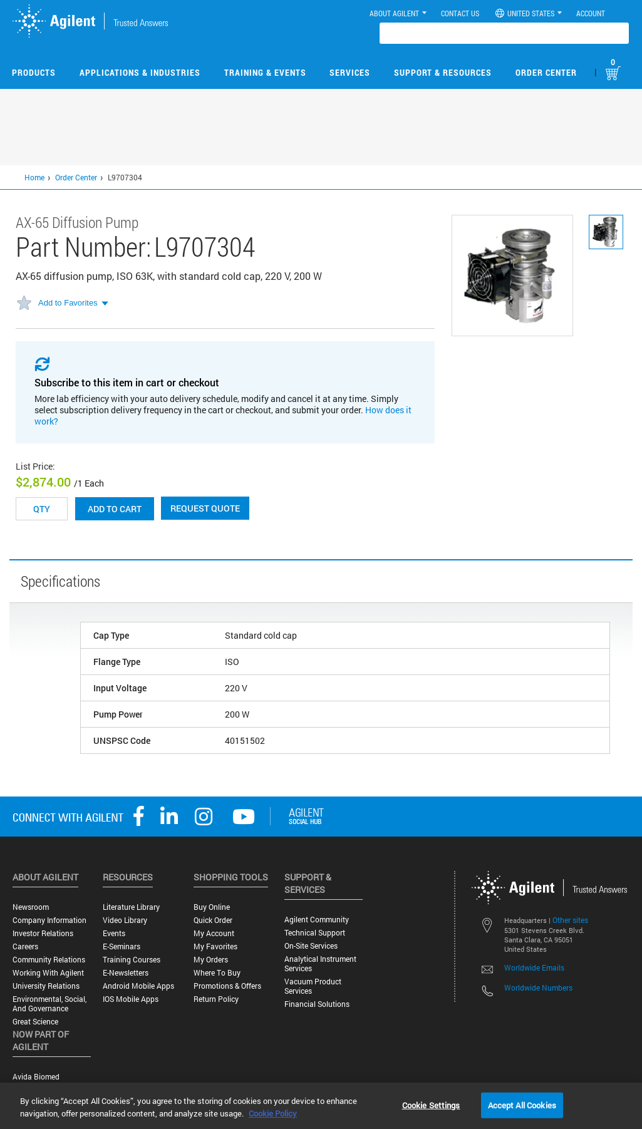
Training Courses (131, 959)
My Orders (211, 959)
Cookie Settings (431, 1104)
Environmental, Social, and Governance (49, 1003)
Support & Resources (443, 72)
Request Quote (205, 508)
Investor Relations (43, 933)
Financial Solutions (316, 1004)
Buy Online (212, 907)
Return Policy (216, 999)
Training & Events (265, 72)
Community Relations (49, 959)
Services (349, 72)
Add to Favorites (68, 302)
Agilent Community (316, 919)
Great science (35, 1021)
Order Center (546, 72)
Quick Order (213, 920)
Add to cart (115, 509)
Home (34, 177)
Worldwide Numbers (538, 987)
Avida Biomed (36, 1076)
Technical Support (314, 932)
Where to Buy (217, 972)
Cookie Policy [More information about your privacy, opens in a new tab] (273, 1113)
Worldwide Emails (534, 967)
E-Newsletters (125, 972)
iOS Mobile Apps (130, 999)
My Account (214, 933)
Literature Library (131, 907)
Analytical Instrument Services (320, 963)
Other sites (570, 920)
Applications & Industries (140, 72)
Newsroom (31, 907)
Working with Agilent (48, 972)
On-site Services (311, 946)
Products (34, 72)
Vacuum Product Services (312, 986)
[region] (321, 1106)
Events (114, 933)
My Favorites (215, 946)
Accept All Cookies (522, 1104)
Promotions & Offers (227, 986)
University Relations (46, 986)
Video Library (125, 920)
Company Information (49, 920)
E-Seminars (121, 946)
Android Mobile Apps (138, 986)
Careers (25, 946)
